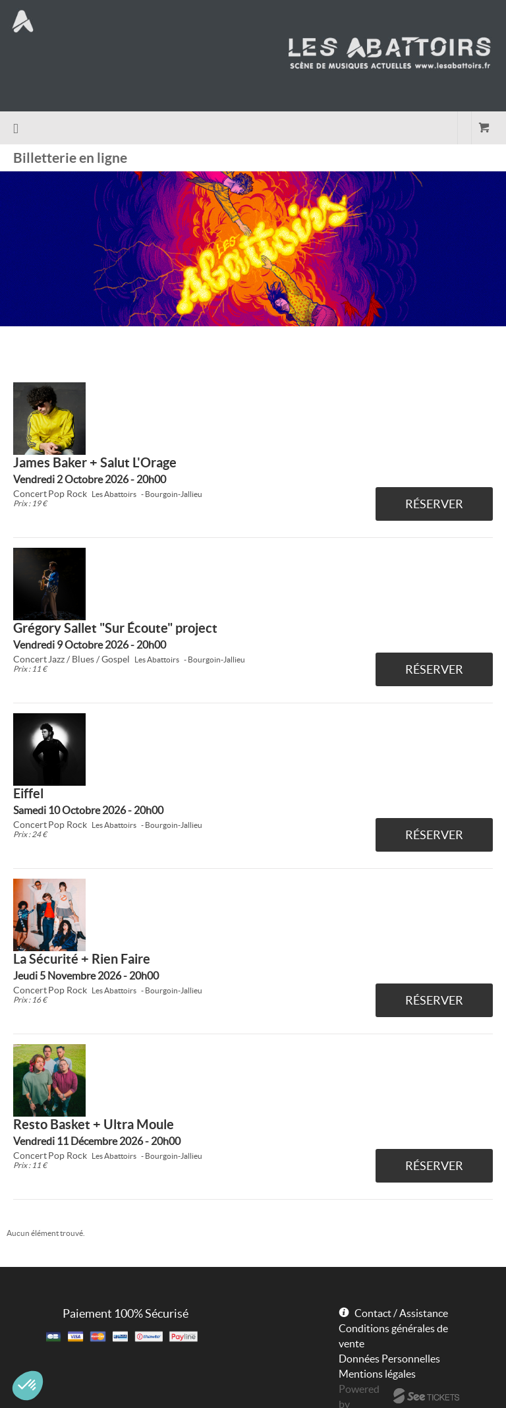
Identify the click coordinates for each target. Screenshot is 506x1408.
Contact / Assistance (401, 1313)
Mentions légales (377, 1374)
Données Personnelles (389, 1358)
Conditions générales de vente (393, 1335)
